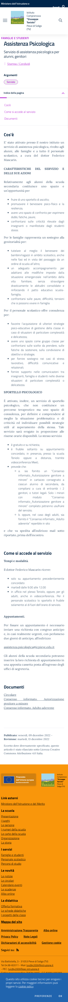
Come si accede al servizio (19, 112)
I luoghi (5, 820)
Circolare (10, 695)
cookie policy (25, 986)
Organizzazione (10, 838)
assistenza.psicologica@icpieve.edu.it (29, 647)
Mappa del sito (11, 921)
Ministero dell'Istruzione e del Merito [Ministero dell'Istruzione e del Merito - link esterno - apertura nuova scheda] (23, 804)
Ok (60, 996)
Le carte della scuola (13, 834)
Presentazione (9, 816)
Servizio (11, 82)
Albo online (8, 893)
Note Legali (31, 936)
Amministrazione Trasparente (19, 930)
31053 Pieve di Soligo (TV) (34, 961)
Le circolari (7, 880)
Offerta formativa (11, 906)
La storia (6, 842)
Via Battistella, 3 (9, 961)
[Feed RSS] (17, 950)
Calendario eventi (11, 885)
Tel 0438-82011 (10, 965)
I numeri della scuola (13, 829)
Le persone (7, 825)
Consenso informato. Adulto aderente (29, 708)
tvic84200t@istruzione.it (39, 965)
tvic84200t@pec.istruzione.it (23, 969)
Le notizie (7, 876)
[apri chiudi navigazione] (5, 21)
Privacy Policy (9, 936)
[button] (34, 93)
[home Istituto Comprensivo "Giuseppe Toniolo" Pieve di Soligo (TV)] (27, 21)
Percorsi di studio (11, 863)
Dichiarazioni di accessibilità (18, 942)
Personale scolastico (13, 859)
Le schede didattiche (13, 910)
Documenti (10, 118)
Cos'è (7, 105)
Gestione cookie (51, 942)
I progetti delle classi (13, 915)
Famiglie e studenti (12, 855)
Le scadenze (8, 889)
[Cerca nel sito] (60, 20)
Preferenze (43, 996)
